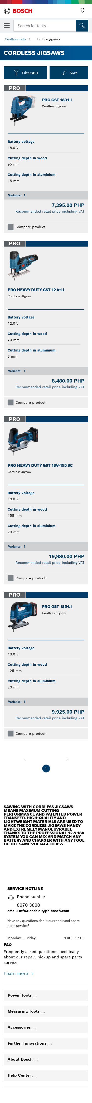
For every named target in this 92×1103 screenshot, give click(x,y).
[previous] (24, 759)
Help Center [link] (20, 1075)
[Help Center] (34, 1076)
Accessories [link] (20, 1027)
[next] (67, 759)
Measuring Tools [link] (24, 1011)
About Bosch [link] (21, 1059)
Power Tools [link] (20, 995)
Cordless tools (15, 39)
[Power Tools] (35, 996)
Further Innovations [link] (28, 1043)
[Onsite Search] (82, 26)
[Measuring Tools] (43, 1012)
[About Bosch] (36, 1060)
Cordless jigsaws (48, 39)
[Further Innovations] (50, 1044)
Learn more (16, 973)
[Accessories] (34, 1028)
